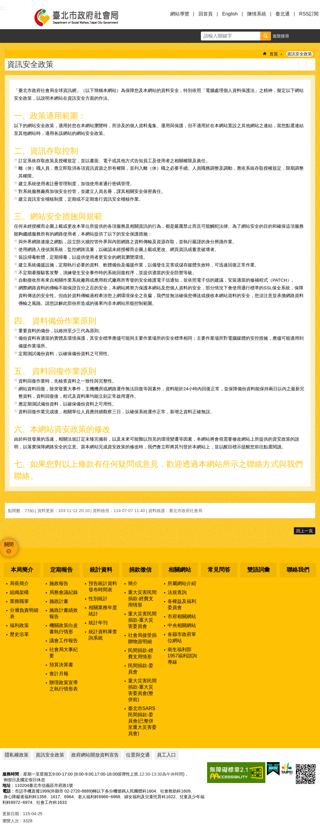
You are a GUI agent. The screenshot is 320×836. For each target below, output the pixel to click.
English (230, 13)
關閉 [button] (9, 544)
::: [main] (7, 47)
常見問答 (219, 570)
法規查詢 (177, 592)
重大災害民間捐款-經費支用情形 (142, 598)
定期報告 (61, 570)
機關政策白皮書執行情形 (63, 628)
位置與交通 (138, 754)
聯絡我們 (298, 570)
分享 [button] (313, 36)
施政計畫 (58, 601)
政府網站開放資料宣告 (95, 754)
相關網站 (179, 570)
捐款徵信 (140, 570)
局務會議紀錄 (63, 592)
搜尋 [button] (265, 36)
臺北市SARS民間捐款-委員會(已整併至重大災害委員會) (142, 721)
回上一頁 (304, 530)
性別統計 (98, 598)
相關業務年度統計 (103, 610)
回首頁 (205, 13)
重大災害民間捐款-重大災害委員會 (142, 620)
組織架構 (19, 592)
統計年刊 (98, 622)
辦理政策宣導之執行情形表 (63, 685)
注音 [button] (310, 64)
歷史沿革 (19, 634)
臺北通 (282, 13)
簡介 (133, 583)
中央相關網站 (182, 625)
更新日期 (10, 813)
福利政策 (19, 625)
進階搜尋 (280, 36)
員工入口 (166, 754)
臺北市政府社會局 (83, 17)
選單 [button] (11, 17)
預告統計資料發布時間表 (103, 586)
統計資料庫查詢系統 (103, 634)
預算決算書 (61, 664)
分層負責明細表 (24, 613)
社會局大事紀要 (63, 652)
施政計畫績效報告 (63, 613)
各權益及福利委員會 (182, 604)
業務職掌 (19, 601)
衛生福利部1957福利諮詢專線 (182, 656)
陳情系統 (256, 13)
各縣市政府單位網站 (182, 637)
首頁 (273, 54)
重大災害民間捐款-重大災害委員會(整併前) (142, 690)
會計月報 (58, 673)
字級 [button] (299, 36)
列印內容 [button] (302, 64)
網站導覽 (179, 13)
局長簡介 (19, 583)
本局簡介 (22, 570)
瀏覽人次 (10, 820)
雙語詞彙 (258, 570)
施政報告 (58, 583)
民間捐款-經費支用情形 (140, 653)
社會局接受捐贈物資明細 (142, 638)
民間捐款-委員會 (140, 668)
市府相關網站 (182, 616)
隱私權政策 (17, 754)
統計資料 (101, 570)
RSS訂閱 (309, 13)
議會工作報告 (63, 640)
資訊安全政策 (299, 54)
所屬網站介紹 (182, 583)
